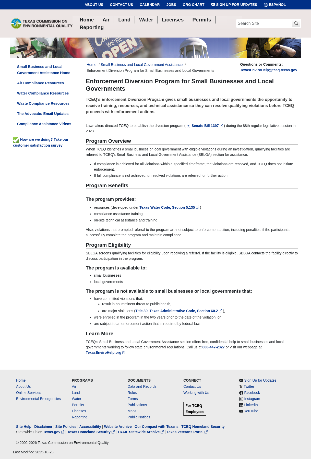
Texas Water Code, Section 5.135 (169, 207)
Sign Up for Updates (234, 5)
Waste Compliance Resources (43, 103)
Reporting (79, 417)
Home (21, 380)
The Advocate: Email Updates (43, 114)
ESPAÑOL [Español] (275, 5)
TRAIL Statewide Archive (141, 432)
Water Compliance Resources (43, 93)
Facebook (252, 393)
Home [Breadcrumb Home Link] (91, 65)
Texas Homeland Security (91, 432)
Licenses (79, 411)
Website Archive (118, 427)
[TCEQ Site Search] (296, 24)
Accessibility (90, 427)
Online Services (28, 393)
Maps (132, 411)
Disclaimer (43, 427)
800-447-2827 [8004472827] (213, 347)
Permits (78, 405)
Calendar (150, 5)
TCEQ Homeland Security (203, 427)
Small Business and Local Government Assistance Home (43, 70)
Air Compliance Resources (40, 83)
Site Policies (65, 427)
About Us (94, 5)
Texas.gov (54, 432)
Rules (132, 393)
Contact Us (121, 5)
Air (74, 386)
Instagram (252, 399)
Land (76, 393)
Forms (133, 399)
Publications (137, 405)
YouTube (251, 411)
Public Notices (139, 417)
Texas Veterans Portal (187, 432)
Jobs (171, 5)
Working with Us (196, 393)
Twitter (249, 386)
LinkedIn (251, 405)
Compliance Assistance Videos (44, 124)
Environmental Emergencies (38, 399)
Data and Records (142, 386)
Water (76, 399)
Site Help (23, 427)
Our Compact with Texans (156, 427)
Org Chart (194, 5)
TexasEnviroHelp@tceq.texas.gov (268, 70)
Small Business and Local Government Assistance (142, 65)
